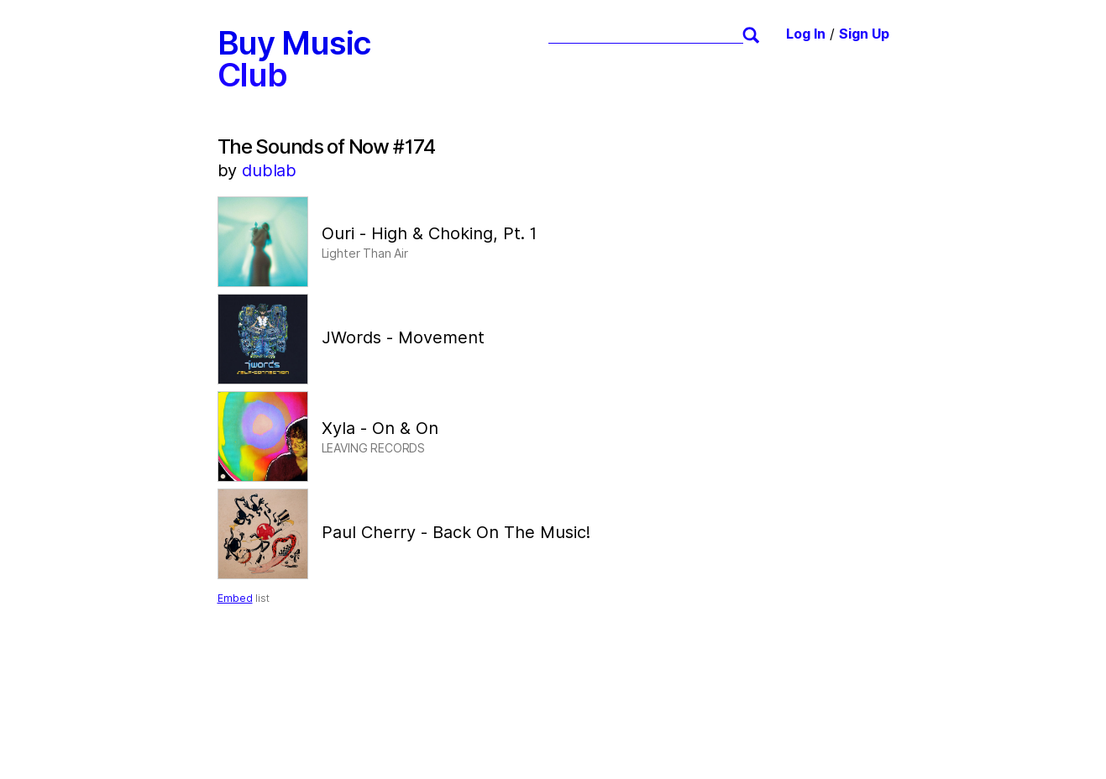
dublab (269, 170)
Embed (235, 598)
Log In (806, 34)
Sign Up (864, 34)
